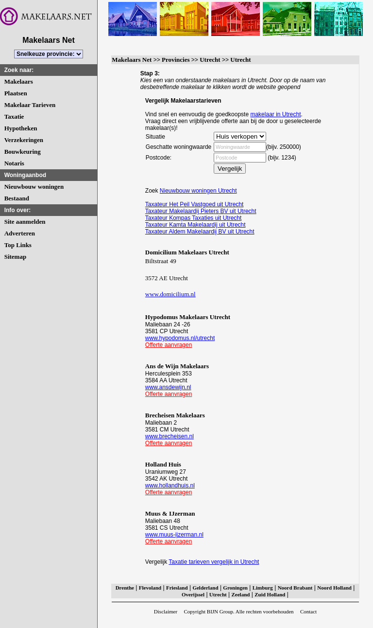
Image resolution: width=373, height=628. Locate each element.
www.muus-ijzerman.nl (174, 534)
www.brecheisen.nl (169, 436)
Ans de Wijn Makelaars (177, 366)
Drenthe (125, 588)
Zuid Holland (269, 594)
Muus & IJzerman (170, 513)
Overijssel (193, 594)
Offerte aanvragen (168, 344)
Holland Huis (163, 464)
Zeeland (241, 594)
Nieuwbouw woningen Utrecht (198, 190)
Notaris (14, 163)
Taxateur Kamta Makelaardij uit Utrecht (195, 224)
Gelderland (205, 588)
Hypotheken (20, 128)
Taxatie (14, 116)
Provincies (176, 59)
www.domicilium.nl (170, 294)
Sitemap (15, 256)
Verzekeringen (23, 140)
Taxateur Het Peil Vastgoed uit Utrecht (194, 204)
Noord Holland (334, 588)
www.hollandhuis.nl (170, 485)
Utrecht (210, 59)
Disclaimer (165, 611)
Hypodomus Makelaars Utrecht (187, 317)
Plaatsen (15, 93)
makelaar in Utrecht (275, 114)
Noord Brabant (295, 588)
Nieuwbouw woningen (34, 186)
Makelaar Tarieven (30, 104)
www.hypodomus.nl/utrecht (180, 338)
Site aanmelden (25, 221)
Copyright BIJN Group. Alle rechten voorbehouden (238, 611)
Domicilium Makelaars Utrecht (187, 252)
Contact (308, 611)
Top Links (18, 245)
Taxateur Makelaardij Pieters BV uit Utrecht (200, 211)
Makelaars (18, 81)
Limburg (263, 588)
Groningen (235, 588)
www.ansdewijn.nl (168, 387)
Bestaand (16, 198)
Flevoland (150, 588)
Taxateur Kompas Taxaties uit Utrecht (193, 218)
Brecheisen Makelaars (175, 415)
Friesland (177, 588)
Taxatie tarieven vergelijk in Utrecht (214, 561)
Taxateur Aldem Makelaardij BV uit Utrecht (199, 231)
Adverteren (19, 233)
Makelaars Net (132, 59)
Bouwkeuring (22, 151)
